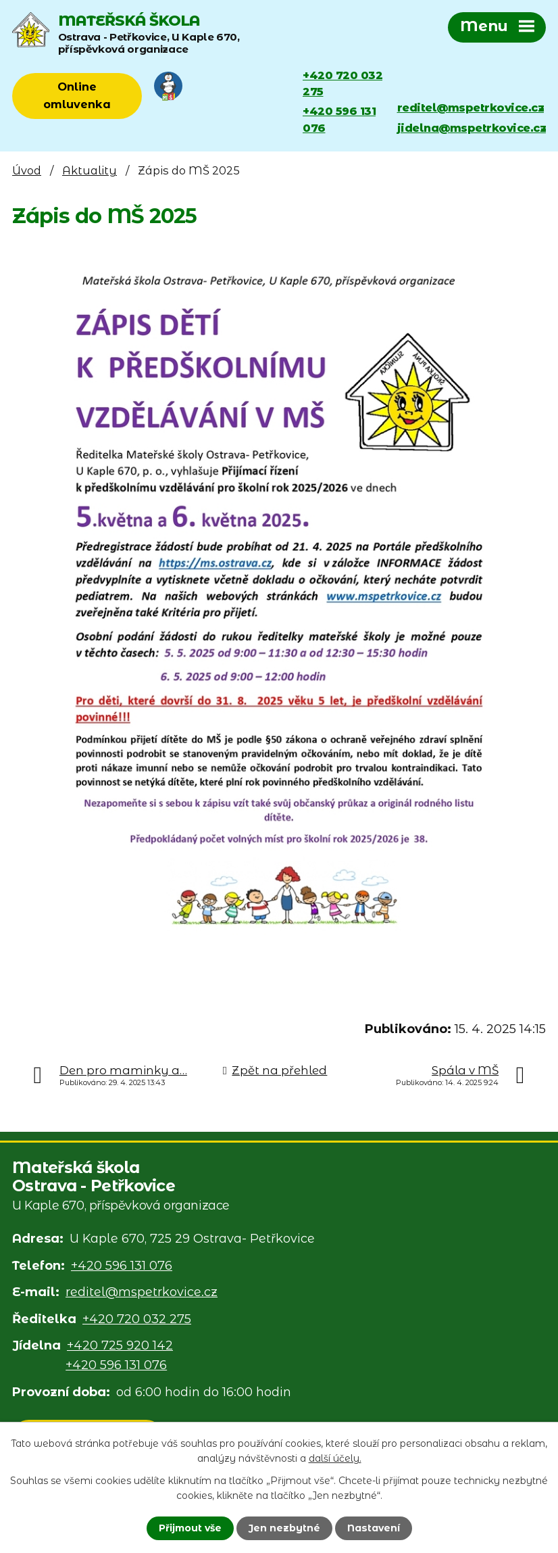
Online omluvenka (77, 95)
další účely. (335, 1458)
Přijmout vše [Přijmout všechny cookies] (190, 1528)
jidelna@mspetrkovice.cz (472, 128)
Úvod (26, 170)
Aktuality (89, 170)
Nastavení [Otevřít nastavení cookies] (373, 1528)
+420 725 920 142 (120, 1345)
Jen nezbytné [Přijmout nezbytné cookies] (284, 1528)
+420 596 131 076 (339, 119)
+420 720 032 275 (342, 83)
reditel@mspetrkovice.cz (470, 107)
